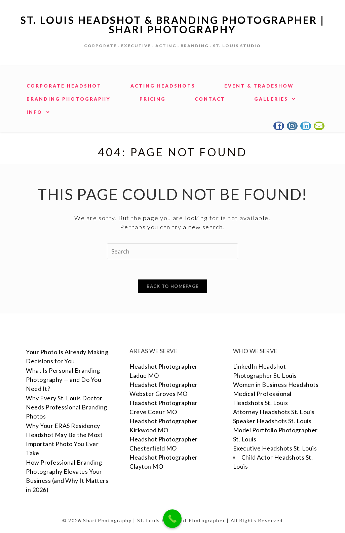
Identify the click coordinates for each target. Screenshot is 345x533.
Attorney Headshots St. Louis (274, 411)
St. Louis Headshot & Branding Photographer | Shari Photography (173, 24)
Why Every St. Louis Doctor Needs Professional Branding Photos (66, 407)
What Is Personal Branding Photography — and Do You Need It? (63, 379)
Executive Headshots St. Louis (275, 448)
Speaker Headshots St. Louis (272, 421)
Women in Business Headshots (276, 384)
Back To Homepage (173, 286)
